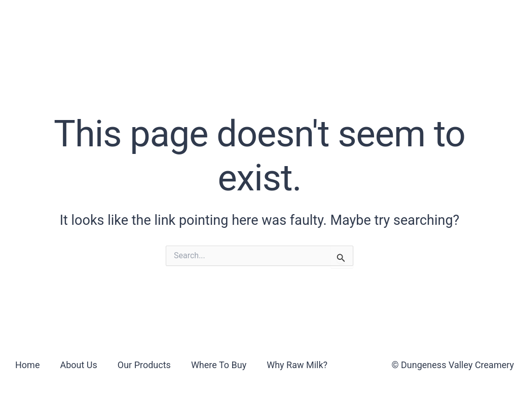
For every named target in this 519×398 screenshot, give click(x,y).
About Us (84, 22)
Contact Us (430, 22)
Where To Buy (250, 22)
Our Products (161, 22)
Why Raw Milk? (344, 22)
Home (27, 365)
